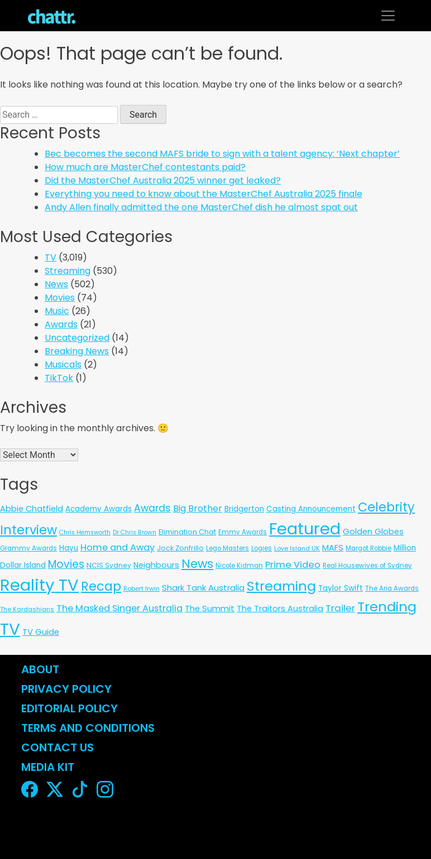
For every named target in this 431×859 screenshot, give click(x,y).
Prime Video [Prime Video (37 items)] (292, 564)
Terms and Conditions (88, 728)
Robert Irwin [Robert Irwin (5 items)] (141, 588)
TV (50, 257)
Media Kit (47, 767)
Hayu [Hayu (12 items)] (68, 548)
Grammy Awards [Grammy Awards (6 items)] (28, 548)
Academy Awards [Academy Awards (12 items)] (98, 509)
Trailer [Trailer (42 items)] (340, 608)
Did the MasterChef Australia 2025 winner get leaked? (163, 180)
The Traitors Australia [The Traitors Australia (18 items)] (280, 608)
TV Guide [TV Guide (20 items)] (40, 632)
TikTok (59, 377)
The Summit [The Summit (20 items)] (209, 608)
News (56, 284)
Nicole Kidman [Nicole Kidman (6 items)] (239, 565)
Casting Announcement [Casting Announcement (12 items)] (311, 509)
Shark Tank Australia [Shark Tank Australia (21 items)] (203, 587)
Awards (61, 324)
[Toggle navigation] (388, 15)
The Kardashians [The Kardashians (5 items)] (27, 609)
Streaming (67, 270)
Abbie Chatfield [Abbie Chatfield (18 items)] (31, 508)
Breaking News (77, 351)
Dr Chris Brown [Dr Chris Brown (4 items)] (134, 532)
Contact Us (57, 747)
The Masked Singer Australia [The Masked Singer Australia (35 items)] (119, 608)
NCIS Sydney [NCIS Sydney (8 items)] (109, 565)
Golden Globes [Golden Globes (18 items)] (373, 531)
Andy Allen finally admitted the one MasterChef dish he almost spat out (201, 207)
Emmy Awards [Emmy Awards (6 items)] (242, 532)
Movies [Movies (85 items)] (66, 564)
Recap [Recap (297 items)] (101, 586)
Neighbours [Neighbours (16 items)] (156, 565)
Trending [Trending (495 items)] (386, 606)
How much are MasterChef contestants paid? (145, 167)
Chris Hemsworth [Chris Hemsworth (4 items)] (85, 532)
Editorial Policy (71, 708)
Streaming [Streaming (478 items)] (281, 586)
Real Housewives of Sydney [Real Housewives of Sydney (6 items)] (367, 565)
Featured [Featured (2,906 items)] (305, 529)
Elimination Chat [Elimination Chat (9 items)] (187, 532)
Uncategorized (77, 337)
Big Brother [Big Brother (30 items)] (197, 508)
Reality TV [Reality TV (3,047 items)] (39, 584)
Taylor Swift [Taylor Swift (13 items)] (340, 588)
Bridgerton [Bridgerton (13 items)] (244, 509)
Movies (60, 297)
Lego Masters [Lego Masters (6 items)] (227, 548)
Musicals (63, 364)
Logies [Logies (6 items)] (261, 548)
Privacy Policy (66, 689)
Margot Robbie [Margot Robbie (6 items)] (368, 548)
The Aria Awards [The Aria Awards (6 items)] (392, 588)
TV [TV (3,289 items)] (10, 628)
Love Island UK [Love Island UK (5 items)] (297, 548)
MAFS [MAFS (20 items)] (332, 547)
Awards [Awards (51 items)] (152, 508)
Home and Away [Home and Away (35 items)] (117, 547)
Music (57, 311)
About (40, 669)
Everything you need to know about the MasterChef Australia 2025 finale (203, 193)
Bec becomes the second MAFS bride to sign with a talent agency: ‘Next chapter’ (222, 153)
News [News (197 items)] (197, 564)
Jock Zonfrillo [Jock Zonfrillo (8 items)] (180, 548)
